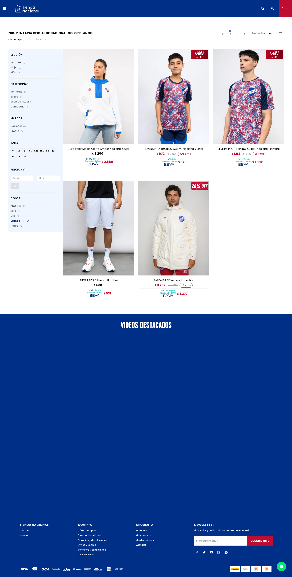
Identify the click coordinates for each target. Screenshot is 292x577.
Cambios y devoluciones (92, 533)
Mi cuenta (142, 523)
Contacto (25, 523)
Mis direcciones (145, 533)
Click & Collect (86, 547)
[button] (262, 8)
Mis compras (143, 528)
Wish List (141, 538)
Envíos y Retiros (87, 538)
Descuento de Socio (90, 528)
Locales (24, 528)
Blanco (36, 39)
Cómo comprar (87, 523)
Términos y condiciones (92, 543)
